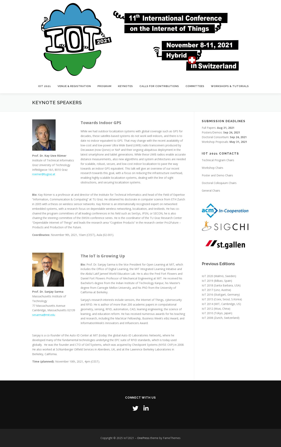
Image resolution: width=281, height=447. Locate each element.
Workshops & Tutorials (230, 86)
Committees (195, 86)
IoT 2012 (207, 308)
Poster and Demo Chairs (217, 175)
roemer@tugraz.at (43, 174)
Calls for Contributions (159, 86)
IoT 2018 (207, 285)
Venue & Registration (74, 86)
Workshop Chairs (212, 168)
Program (104, 86)
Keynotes (125, 86)
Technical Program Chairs (218, 160)
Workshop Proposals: (224, 142)
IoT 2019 (207, 281)
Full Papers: (218, 128)
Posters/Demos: (221, 132)
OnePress (143, 438)
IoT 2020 (207, 276)
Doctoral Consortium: (224, 137)
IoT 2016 (207, 294)
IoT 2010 (207, 313)
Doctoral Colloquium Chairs (219, 183)
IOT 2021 (44, 86)
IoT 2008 (207, 318)
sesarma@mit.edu (43, 315)
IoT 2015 (207, 299)
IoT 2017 (207, 290)
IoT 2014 (207, 304)
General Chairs (211, 190)
